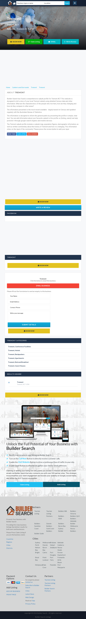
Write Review (70, 42)
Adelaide (60, 542)
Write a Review (43, 207)
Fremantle (61, 557)
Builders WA (62, 511)
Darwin (45, 545)
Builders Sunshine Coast (37, 526)
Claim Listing (34, 42)
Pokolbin (53, 565)
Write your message (16, 313)
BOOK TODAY (12, 134)
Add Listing (61, 484)
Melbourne (46, 542)
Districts (9, 548)
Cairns (45, 552)
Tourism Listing (50, 580)
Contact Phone (15, 307)
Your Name (13, 296)
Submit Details (29, 325)
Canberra (60, 545)
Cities (8, 545)
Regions (9, 542)
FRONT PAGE (11, 594)
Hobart (52, 545)
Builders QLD (75, 516)
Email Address (14, 302)
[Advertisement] (43, 71)
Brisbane (53, 542)
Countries (9, 539)
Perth (37, 545)
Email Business (32, 134)
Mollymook (39, 565)
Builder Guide (39, 533)
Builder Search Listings (43, 617)
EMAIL (52, 42)
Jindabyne (53, 547)
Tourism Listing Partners (49, 513)
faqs (33, 600)
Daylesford (61, 555)
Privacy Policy (30, 604)
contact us (29, 582)
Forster (60, 552)
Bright (37, 552)
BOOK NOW (16, 42)
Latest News (29, 594)
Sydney (37, 542)
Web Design (29, 597)
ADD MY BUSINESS (13, 591)
